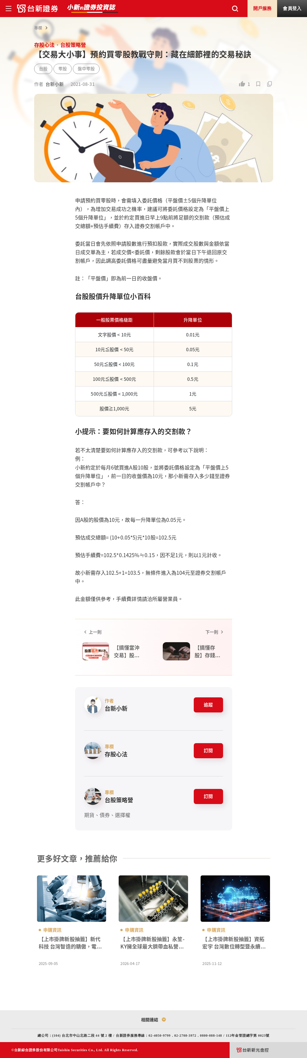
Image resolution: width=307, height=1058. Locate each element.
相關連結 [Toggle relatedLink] (153, 1019)
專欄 (38, 27)
